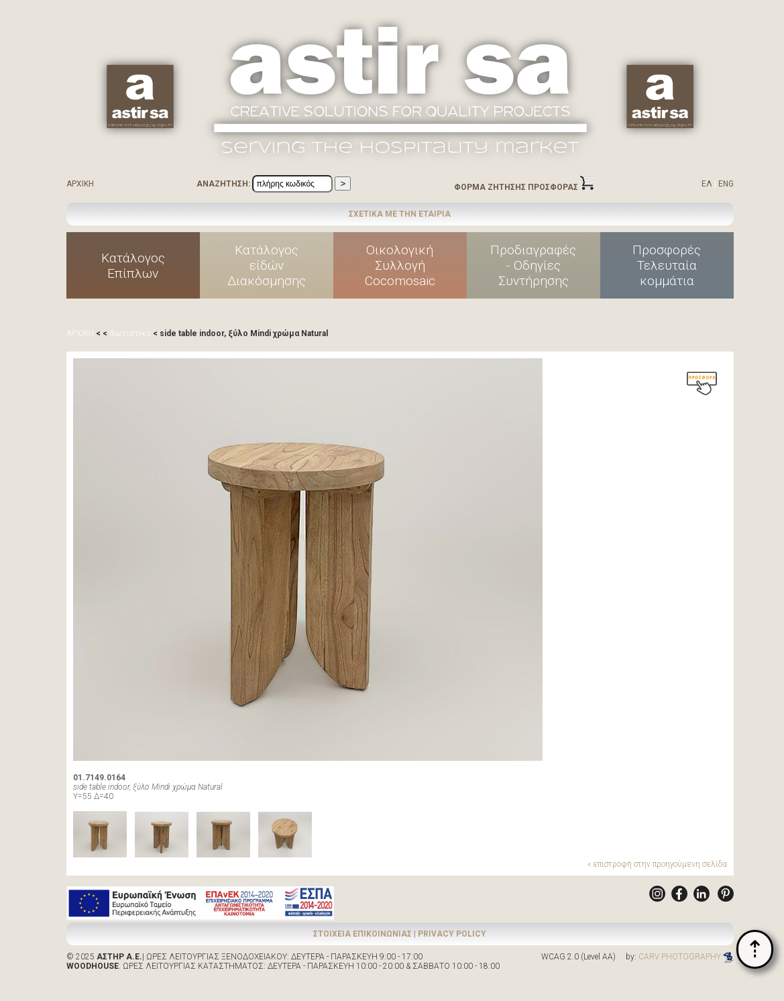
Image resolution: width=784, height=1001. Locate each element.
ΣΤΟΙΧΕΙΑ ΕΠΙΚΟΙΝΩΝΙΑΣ (362, 934)
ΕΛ (707, 184)
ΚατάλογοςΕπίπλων (133, 265)
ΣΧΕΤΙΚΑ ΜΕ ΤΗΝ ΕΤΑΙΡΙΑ (400, 214)
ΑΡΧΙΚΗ (80, 184)
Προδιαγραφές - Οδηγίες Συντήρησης (533, 265)
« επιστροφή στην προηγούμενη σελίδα (657, 864)
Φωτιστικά (130, 333)
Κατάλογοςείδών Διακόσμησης (266, 265)
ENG (726, 184)
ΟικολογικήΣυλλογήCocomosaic (400, 265)
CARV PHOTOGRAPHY (686, 956)
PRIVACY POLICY (452, 934)
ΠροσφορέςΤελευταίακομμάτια (666, 265)
